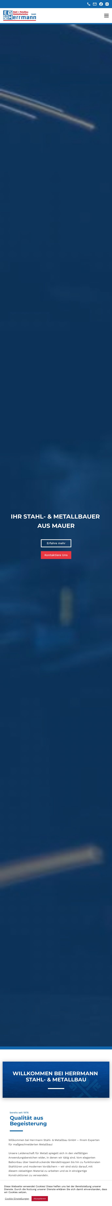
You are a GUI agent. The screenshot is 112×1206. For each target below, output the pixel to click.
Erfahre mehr (56, 543)
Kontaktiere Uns (56, 555)
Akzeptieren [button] (40, 1198)
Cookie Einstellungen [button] (17, 1198)
